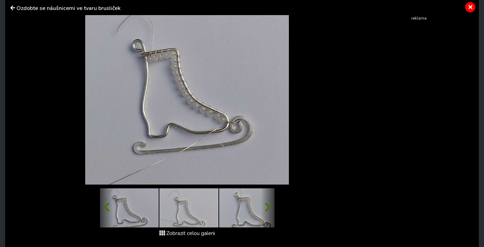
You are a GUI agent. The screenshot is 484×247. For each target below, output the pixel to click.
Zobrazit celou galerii (187, 233)
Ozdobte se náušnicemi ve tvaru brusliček (68, 8)
